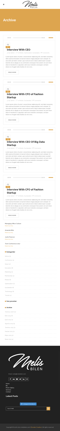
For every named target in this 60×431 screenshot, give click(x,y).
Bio (7, 385)
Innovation (8, 268)
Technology (8, 291)
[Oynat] (6, 37)
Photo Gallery (10, 387)
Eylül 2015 (8, 319)
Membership (8, 276)
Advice (7, 256)
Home (8, 383)
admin (12, 53)
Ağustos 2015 (9, 323)
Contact (8, 392)
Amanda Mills (9, 230)
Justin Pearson (10, 237)
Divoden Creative (36, 427)
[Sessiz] (47, 37)
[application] (29, 37)
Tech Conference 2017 (12, 244)
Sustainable (36, 53)
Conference (8, 260)
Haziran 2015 (9, 331)
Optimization (28, 53)
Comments (46, 53)
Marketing (8, 272)
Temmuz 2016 (9, 312)
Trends (7, 295)
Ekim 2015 (8, 315)
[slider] (27, 37)
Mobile (21, 53)
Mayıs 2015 (8, 335)
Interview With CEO (18, 49)
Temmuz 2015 (9, 327)
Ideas (6, 264)
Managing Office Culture (13, 223)
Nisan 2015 (8, 339)
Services (8, 390)
